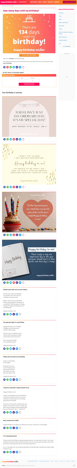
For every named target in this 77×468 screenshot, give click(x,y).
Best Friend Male (64, 39)
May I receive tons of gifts (12, 420)
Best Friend (33, 2)
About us (68, 461)
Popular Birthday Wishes (44, 461)
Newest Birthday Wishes (33, 461)
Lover (61, 16)
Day (22, 78)
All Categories (66, 49)
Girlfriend (62, 13)
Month (32, 78)
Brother (57, 2)
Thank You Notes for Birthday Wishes (65, 35)
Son (61, 46)
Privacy (56, 461)
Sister (39, 2)
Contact (52, 461)
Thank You (50, 2)
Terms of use (62, 461)
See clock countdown (30, 55)
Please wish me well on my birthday (15, 357)
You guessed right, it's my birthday (15, 322)
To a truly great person (11, 436)
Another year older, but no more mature (16, 290)
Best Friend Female (65, 23)
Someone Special (64, 43)
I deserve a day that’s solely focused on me (17, 388)
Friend (44, 2)
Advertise (73, 461)
